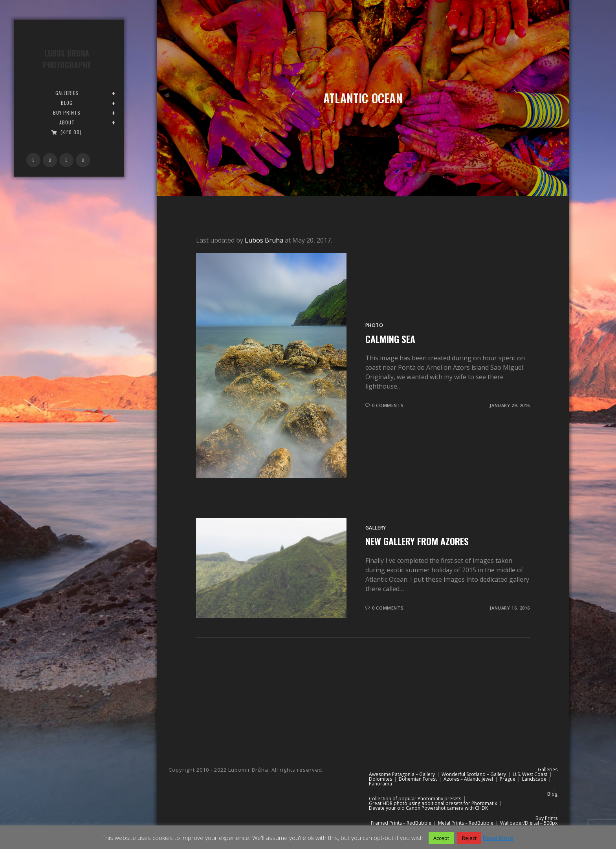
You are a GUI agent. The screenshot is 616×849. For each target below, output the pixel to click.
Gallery (375, 527)
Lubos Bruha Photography (67, 59)
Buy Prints (546, 818)
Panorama (380, 783)
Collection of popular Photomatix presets (415, 798)
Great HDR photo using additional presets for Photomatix (433, 803)
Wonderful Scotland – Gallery (474, 774)
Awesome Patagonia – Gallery (402, 774)
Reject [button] (469, 838)
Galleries (547, 769)
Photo (374, 325)
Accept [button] (441, 838)
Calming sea (390, 339)
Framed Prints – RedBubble (401, 823)
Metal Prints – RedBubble (465, 823)
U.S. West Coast (530, 774)
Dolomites (380, 779)
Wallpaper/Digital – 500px (528, 823)
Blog (552, 794)
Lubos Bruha (264, 240)
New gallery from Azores (417, 541)
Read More (498, 838)
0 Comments (387, 405)
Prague (507, 779)
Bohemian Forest (418, 779)
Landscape (534, 779)
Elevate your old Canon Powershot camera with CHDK (428, 808)
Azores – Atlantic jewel (468, 779)
